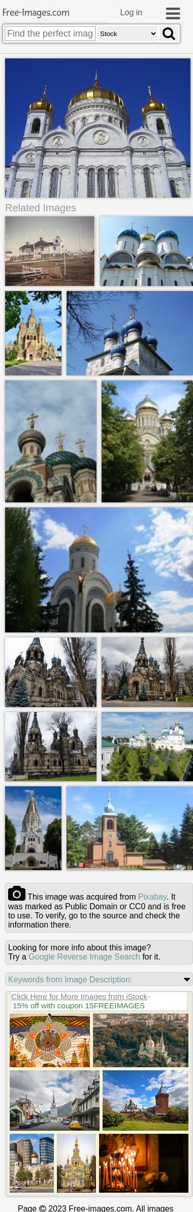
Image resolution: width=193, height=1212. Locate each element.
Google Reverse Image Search (84, 957)
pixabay (152, 897)
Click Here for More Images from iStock (79, 997)
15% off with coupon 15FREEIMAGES (79, 1006)
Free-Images (36, 13)
